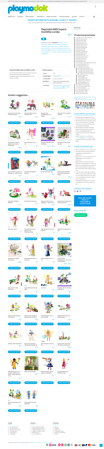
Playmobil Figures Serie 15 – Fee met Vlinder (47, 316)
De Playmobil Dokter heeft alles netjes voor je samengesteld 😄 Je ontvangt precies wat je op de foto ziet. (61, 87)
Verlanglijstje (12, 434)
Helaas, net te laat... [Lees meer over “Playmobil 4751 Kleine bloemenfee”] (14, 296)
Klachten (41, 442)
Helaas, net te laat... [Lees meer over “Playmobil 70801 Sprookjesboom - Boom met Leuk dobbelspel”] (64, 268)
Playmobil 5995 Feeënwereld (14, 343)
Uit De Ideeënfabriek (36, 434)
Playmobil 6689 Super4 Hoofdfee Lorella (62, 372)
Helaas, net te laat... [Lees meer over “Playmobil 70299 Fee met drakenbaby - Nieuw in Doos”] (47, 209)
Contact (81, 16)
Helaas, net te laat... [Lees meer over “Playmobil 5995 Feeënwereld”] (14, 351)
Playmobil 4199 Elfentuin (30, 371)
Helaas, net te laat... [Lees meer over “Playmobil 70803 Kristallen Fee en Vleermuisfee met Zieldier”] (64, 181)
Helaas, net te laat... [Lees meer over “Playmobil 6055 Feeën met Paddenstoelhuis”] (64, 323)
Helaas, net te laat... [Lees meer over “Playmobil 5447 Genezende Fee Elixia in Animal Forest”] (64, 351)
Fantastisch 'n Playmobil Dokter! (58, 50)
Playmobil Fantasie (80, 46)
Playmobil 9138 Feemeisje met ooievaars (14, 316)
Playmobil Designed (82, 75)
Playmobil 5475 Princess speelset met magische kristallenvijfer (13, 144)
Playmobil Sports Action (81, 55)
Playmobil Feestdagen (80, 47)
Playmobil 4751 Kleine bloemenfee (13, 288)
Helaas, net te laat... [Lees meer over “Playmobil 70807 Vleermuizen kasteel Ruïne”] (64, 296)
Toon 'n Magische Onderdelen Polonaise (84, 62)
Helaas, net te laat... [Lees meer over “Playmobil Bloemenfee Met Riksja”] (31, 296)
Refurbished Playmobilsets (38, 428)
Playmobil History (79, 48)
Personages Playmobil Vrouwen (50, 22)
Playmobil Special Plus (82, 83)
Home (29, 22)
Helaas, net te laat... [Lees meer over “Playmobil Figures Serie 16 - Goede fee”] (31, 268)
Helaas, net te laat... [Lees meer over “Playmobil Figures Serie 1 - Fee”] (31, 152)
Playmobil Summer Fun (81, 57)
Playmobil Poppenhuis (81, 51)
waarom (86, 138)
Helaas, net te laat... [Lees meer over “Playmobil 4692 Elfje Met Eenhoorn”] (31, 181)
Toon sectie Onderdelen (81, 89)
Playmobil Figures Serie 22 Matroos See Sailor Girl (47, 372)
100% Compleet (29, 16)
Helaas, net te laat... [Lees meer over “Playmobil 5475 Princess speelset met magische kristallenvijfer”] (14, 152)
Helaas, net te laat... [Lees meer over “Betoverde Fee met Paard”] (47, 181)
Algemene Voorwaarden (60, 432)
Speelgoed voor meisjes (15, 429)
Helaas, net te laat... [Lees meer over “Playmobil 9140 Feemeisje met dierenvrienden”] (14, 122)
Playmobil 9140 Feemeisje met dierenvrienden (14, 114)
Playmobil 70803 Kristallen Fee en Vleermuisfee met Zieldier (63, 173)
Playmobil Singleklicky (82, 82)
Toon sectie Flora (79, 87)
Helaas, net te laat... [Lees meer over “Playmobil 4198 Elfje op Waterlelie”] (14, 209)
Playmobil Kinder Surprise (83, 79)
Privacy (37, 442)
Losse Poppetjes (13, 431)
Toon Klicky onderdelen (81, 64)
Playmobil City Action (80, 39)
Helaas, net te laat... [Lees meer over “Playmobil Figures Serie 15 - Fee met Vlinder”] (47, 323)
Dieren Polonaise (51, 16)
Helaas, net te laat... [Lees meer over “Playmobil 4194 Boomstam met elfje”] (64, 152)
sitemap (86, 136)
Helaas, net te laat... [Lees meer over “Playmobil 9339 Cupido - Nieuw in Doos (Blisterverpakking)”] (31, 238)
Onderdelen (40, 16)
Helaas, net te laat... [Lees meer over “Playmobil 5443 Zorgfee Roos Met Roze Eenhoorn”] (64, 209)
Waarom (56, 427)
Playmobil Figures (81, 78)
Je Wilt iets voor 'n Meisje (50, 52)
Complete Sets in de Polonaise (54, 44)
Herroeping (46, 442)
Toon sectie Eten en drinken (82, 86)
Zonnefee (43, 287)
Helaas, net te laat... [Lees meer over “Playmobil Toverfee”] (14, 238)
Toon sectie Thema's (80, 91)
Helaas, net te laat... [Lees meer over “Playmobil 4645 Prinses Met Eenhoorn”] (47, 238)
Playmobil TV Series (49, 48)
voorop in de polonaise (62, 52)
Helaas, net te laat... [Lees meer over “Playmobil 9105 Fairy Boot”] (31, 209)
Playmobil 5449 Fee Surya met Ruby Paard (30, 114)
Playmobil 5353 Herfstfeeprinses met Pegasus (46, 115)
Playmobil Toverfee (12, 229)
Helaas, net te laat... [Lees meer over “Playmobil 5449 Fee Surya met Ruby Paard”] (31, 122)
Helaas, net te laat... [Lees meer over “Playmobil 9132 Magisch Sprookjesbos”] (14, 268)
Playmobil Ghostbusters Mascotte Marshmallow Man (30, 344)
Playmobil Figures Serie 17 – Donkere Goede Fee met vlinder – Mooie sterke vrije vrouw (14, 374)
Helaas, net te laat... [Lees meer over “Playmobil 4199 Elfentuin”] (31, 382)
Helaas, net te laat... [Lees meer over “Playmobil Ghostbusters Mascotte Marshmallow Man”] (31, 351)
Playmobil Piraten (79, 50)
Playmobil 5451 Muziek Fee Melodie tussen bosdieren (30, 316)
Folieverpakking (56, 76)
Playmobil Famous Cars (81, 44)
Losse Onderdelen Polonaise (38, 427)
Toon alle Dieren (13, 432)
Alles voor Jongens (14, 428)
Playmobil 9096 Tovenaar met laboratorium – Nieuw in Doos (15, 172)
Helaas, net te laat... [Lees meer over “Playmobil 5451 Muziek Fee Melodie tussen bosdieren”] (31, 323)
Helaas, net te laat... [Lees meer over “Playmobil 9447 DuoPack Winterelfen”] (31, 410)
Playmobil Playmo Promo (83, 80)
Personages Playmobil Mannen (84, 71)
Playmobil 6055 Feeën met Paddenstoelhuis (63, 316)
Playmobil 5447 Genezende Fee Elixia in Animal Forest (63, 344)
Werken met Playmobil (81, 93)
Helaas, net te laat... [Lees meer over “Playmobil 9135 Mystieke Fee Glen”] (64, 238)
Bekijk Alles (11, 16)
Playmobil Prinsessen (80, 53)
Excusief (74, 16)
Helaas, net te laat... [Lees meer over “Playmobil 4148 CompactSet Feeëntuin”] (64, 122)
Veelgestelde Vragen (59, 431)
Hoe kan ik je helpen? (81, 215)
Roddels (77, 138)
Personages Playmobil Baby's (84, 68)
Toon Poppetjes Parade (37, 22)
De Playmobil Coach (14, 427)
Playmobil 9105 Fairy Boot (30, 201)
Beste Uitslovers (35, 432)
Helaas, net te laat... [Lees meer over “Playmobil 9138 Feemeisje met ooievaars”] (14, 323)
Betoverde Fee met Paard (47, 171)
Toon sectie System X (80, 90)
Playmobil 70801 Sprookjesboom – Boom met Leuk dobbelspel (64, 260)
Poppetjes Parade (64, 16)
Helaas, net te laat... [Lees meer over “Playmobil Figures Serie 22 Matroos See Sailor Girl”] (47, 382)
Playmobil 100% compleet (57, 46)
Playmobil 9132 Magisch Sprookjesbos (13, 259)
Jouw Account (58, 429)
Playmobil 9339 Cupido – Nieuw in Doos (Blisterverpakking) (30, 230)
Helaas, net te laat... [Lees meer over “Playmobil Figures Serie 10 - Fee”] (47, 268)
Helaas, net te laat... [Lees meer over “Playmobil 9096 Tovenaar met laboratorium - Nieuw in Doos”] (14, 181)
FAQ (50, 442)
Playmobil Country (80, 42)
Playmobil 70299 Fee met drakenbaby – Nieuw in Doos (47, 202)
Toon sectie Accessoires (81, 85)
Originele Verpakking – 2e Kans (38, 429)
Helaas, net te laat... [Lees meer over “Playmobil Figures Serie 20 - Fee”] (47, 351)
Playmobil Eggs (81, 76)
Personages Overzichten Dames (86, 73)
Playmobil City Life (80, 40)
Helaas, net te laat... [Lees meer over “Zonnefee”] (47, 296)
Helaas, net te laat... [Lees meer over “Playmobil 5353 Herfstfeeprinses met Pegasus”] (47, 122)
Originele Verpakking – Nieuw (38, 431)
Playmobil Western (80, 60)
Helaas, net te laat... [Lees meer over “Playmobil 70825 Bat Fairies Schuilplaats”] (47, 152)
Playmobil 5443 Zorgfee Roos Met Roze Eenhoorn (64, 202)
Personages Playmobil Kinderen (84, 69)
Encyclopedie (54, 442)
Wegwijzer (57, 428)
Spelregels (33, 442)
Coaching (20, 16)
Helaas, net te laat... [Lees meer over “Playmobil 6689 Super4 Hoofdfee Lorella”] (64, 382)
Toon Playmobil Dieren (81, 65)
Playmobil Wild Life (80, 61)
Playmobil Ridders (80, 54)
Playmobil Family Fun (80, 43)
